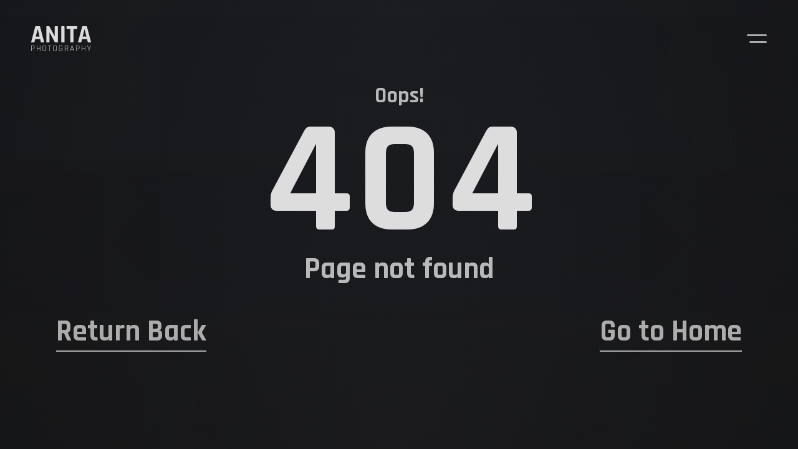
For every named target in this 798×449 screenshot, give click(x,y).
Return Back (131, 331)
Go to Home (671, 331)
